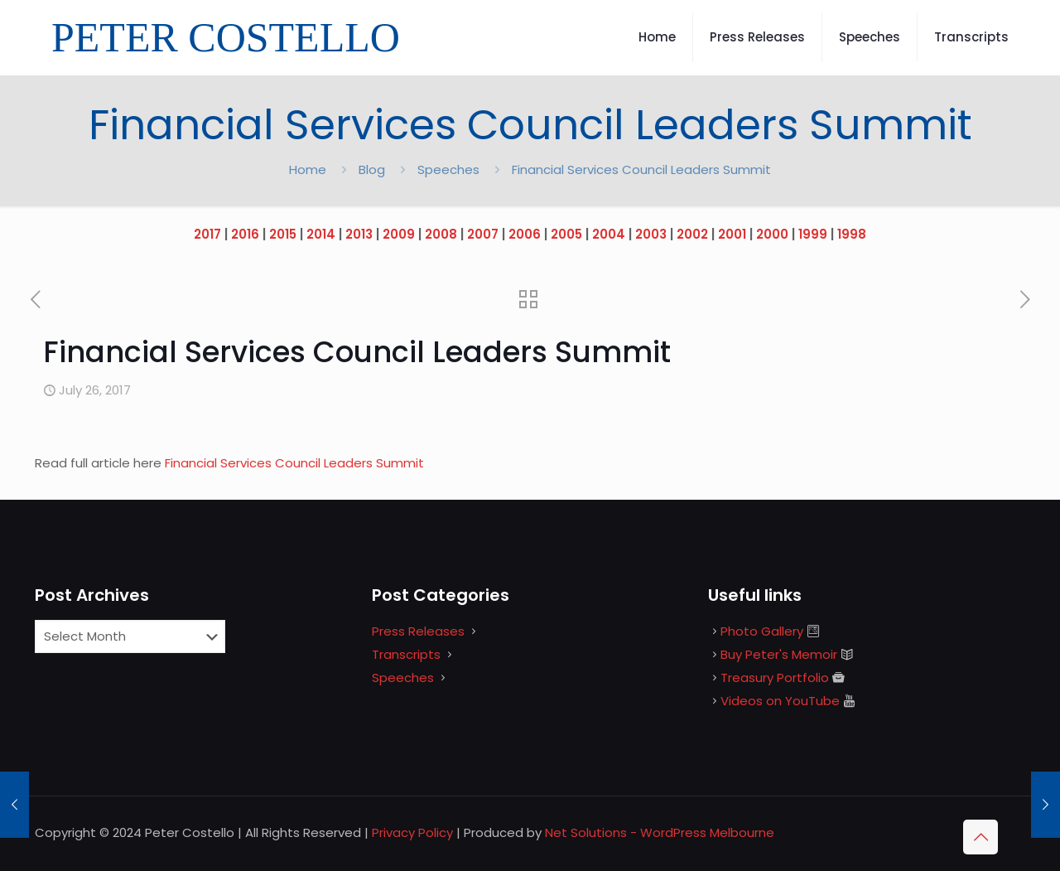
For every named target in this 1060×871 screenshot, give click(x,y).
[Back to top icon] (980, 837)
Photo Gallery (761, 631)
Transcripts (406, 654)
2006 (524, 234)
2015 (282, 234)
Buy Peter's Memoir (778, 654)
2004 (608, 234)
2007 (483, 234)
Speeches (448, 169)
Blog (372, 169)
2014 (320, 234)
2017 (207, 234)
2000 (772, 234)
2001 (732, 234)
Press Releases (418, 631)
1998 (851, 234)
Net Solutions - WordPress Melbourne (659, 832)
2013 (359, 234)
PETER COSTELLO (225, 37)
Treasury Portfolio (774, 677)
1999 (812, 234)
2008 (441, 234)
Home (307, 169)
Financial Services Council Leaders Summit (296, 463)
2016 (245, 234)
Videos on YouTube (780, 700)
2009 (399, 234)
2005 (566, 234)
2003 (651, 234)
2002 (692, 234)
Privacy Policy (412, 832)
